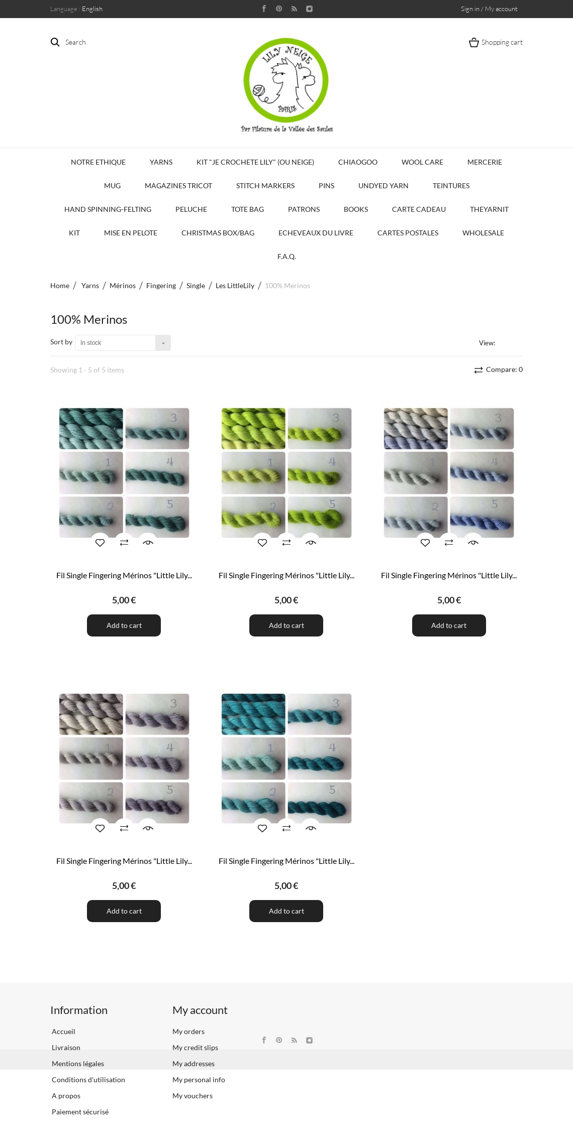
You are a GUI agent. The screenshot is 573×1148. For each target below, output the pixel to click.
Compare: (504, 369)
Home (59, 285)
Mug (112, 185)
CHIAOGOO (357, 162)
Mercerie (484, 162)
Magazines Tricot (178, 185)
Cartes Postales (407, 232)
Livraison (65, 1047)
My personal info (198, 1079)
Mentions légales (77, 1063)
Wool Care (422, 162)
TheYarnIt (489, 209)
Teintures (451, 185)
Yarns (161, 162)
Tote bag (247, 209)
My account (200, 1009)
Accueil (62, 1031)
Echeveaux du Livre (315, 232)
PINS (326, 185)
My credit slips (195, 1047)
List (517, 342)
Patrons (304, 209)
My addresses (193, 1063)
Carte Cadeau (419, 209)
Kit (74, 232)
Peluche (191, 209)
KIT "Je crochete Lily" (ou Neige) (255, 162)
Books (356, 209)
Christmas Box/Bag (217, 232)
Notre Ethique (98, 162)
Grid (505, 342)
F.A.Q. (286, 256)
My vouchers (192, 1095)
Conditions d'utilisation (87, 1079)
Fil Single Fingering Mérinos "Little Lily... (124, 575)
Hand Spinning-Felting (107, 209)
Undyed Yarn (383, 185)
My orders (188, 1031)
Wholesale (483, 232)
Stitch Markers (265, 185)
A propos (65, 1095)
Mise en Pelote (130, 232)
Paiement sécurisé (79, 1111)
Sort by (61, 341)
